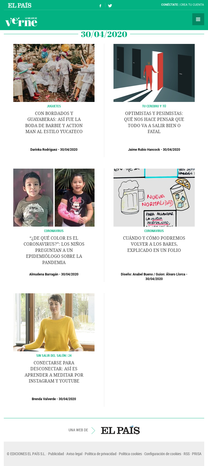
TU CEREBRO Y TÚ (154, 106)
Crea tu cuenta (192, 5)
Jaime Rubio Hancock (144, 150)
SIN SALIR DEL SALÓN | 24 (54, 355)
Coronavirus (54, 231)
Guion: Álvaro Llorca (170, 274)
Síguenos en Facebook (100, 5)
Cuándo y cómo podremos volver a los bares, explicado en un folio (154, 244)
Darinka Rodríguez (43, 150)
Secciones (198, 19)
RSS (187, 453)
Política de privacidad (100, 453)
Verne (21, 21)
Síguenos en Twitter (110, 5)
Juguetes (54, 106)
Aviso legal (74, 453)
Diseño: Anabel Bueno (137, 274)
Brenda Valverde (44, 399)
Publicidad (56, 453)
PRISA (197, 453)
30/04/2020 (68, 150)
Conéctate (169, 5)
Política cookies (130, 453)
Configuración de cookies (162, 453)
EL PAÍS (120, 430)
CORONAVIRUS (154, 231)
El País (20, 5)
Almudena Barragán (43, 274)
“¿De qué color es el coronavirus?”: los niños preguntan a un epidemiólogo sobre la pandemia (54, 250)
